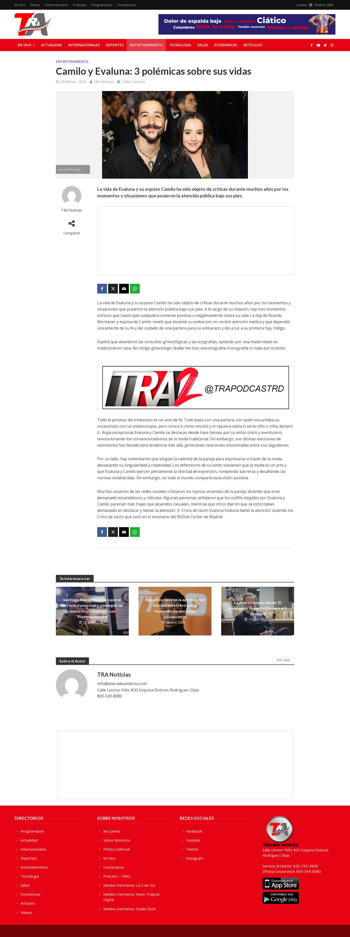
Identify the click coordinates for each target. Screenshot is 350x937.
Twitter (192, 849)
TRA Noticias (103, 81)
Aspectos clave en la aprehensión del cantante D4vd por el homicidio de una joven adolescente (175, 608)
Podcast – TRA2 (116, 876)
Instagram (194, 858)
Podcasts (80, 5)
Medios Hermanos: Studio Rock (129, 908)
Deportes (114, 45)
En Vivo (20, 5)
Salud (202, 45)
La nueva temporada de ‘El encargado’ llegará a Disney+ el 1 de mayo (257, 608)
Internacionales (84, 45)
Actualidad (51, 45)
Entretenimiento (146, 45)
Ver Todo (283, 660)
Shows (35, 5)
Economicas (225, 45)
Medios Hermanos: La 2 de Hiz (129, 885)
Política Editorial (116, 849)
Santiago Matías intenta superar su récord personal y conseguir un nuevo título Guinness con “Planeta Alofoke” (92, 608)
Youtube (193, 840)
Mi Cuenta (111, 831)
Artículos (252, 45)
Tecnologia (180, 45)
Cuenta (301, 5)
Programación (102, 5)
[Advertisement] (195, 241)
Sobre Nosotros (56, 5)
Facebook (194, 831)
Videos (26, 912)
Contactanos (126, 5)
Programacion (32, 831)
